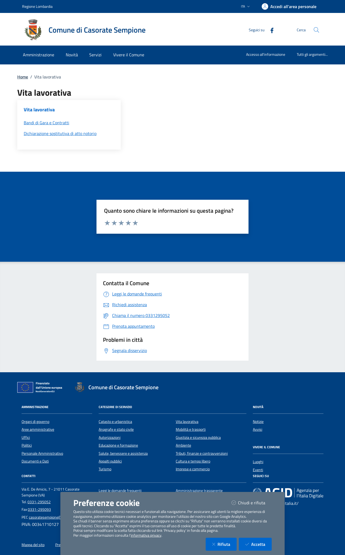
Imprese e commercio (193, 469)
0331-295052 (39, 502)
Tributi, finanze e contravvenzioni (202, 453)
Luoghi (258, 462)
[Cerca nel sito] (316, 29)
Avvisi (257, 429)
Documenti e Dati (35, 461)
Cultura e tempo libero (193, 461)
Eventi (258, 470)
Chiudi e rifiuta (252, 502)
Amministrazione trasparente (199, 491)
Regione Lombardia (37, 6)
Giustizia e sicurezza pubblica (198, 437)
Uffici (26, 437)
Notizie (258, 422)
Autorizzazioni (109, 437)
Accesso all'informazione (265, 54)
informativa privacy (146, 535)
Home (22, 77)
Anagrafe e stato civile (116, 429)
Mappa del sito (33, 545)
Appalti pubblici (110, 461)
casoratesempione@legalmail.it (54, 517)
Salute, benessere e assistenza (123, 453)
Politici (27, 445)
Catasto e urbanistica (115, 422)
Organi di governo (35, 422)
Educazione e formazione (118, 445)
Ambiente (183, 445)
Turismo (105, 469)
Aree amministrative (38, 429)
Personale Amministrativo (42, 453)
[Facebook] (269, 30)
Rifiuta (224, 544)
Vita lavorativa (187, 422)
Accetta (258, 544)
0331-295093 (39, 509)
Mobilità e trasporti (191, 429)
